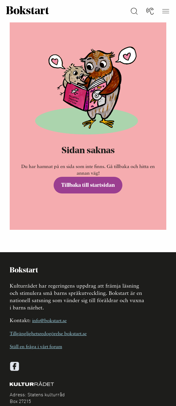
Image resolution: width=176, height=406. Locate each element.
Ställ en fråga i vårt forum (36, 347)
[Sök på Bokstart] (134, 11)
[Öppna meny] (165, 11)
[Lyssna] (150, 11)
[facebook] (14, 366)
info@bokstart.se (49, 321)
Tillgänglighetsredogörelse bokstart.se (48, 334)
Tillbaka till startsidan (88, 185)
